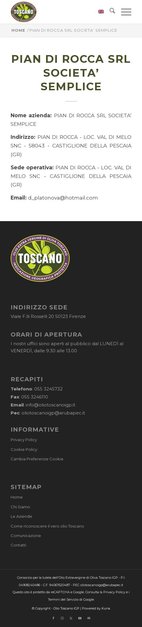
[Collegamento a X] (71, 618)
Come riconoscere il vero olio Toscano (47, 526)
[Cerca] (109, 12)
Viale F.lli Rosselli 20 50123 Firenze (48, 316)
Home (17, 497)
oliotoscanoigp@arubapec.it (53, 413)
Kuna (106, 608)
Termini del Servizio (63, 599)
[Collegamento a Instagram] (62, 618)
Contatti (18, 545)
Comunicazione (26, 535)
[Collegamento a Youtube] (80, 618)
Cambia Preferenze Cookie (37, 458)
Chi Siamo (20, 506)
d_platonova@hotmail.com (63, 197)
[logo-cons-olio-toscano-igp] (59, 12)
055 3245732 (48, 389)
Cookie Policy (24, 449)
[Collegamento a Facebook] (53, 618)
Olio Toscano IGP (66, 608)
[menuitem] (98, 12)
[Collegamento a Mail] (88, 618)
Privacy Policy (24, 439)
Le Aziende (21, 516)
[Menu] (123, 12)
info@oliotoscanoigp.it (50, 405)
